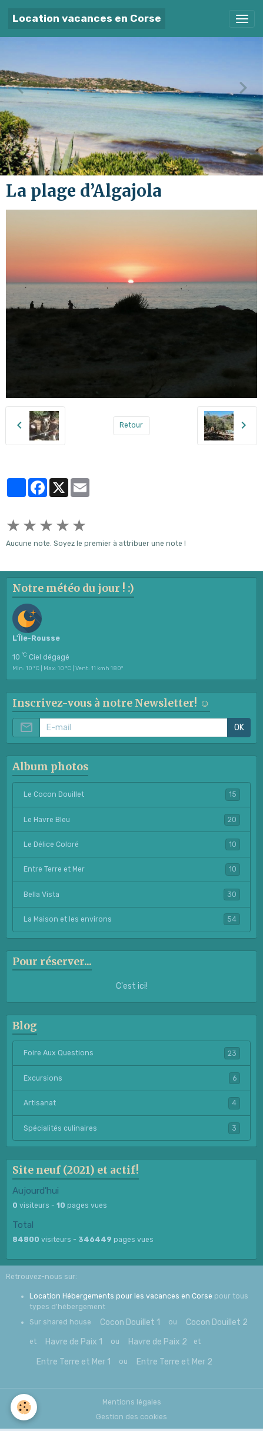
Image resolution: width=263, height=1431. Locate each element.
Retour (131, 425)
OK (239, 728)
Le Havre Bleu (132, 820)
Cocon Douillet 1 (130, 1322)
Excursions (132, 1078)
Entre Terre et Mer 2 (174, 1362)
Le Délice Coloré (132, 844)
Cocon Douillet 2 (217, 1322)
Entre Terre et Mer (132, 869)
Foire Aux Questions (132, 1053)
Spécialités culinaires (132, 1128)
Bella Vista (132, 894)
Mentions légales (131, 1402)
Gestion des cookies (131, 1417)
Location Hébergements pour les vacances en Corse (120, 1296)
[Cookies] (24, 1407)
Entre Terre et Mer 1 (73, 1362)
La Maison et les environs (132, 919)
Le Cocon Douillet (132, 794)
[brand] (86, 18)
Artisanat (132, 1103)
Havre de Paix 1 (73, 1342)
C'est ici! (132, 986)
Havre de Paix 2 (157, 1342)
